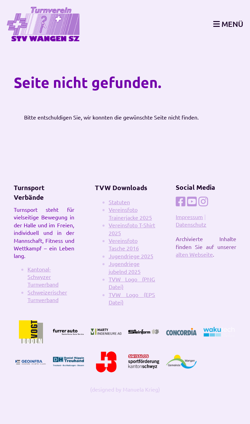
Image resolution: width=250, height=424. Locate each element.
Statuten (119, 201)
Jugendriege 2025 (131, 255)
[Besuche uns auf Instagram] (203, 201)
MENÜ (228, 24)
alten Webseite (194, 254)
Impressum (189, 216)
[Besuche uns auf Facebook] (180, 201)
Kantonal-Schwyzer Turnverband (43, 277)
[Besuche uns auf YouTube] (192, 201)
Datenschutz (191, 224)
